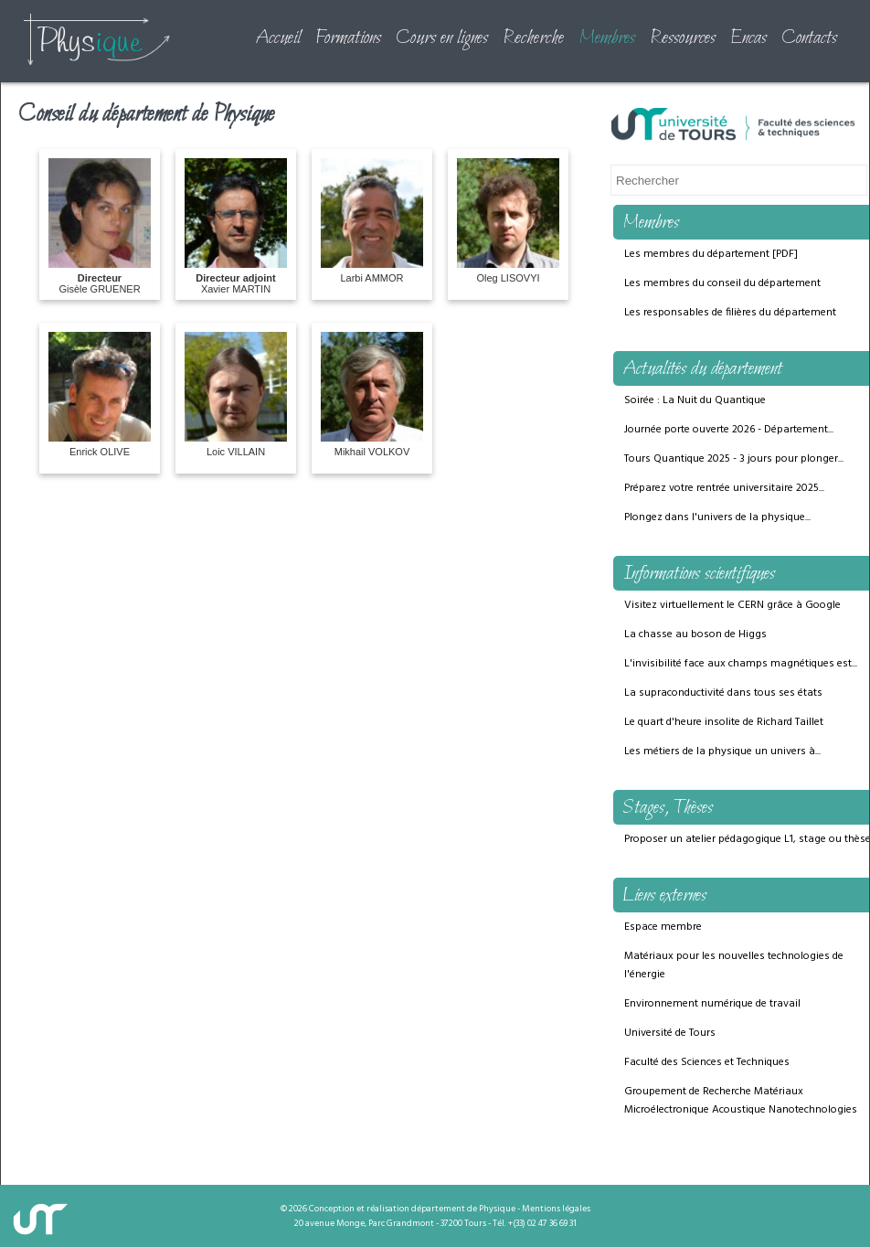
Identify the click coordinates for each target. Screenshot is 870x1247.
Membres (606, 38)
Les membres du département (696, 254)
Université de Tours (670, 1033)
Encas (748, 38)
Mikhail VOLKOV (372, 394)
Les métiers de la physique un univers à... (722, 751)
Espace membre (663, 927)
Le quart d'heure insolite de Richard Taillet (723, 722)
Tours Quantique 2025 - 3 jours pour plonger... (733, 459)
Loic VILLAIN (236, 394)
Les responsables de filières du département (730, 313)
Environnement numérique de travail (712, 1004)
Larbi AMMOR (372, 220)
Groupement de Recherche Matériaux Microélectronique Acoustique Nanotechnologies (740, 1100)
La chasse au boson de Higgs (695, 634)
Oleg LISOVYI (508, 220)
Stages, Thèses (667, 808)
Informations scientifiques (698, 574)
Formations (348, 38)
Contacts (809, 38)
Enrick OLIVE (99, 394)
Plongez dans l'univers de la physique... (717, 517)
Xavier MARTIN (236, 226)
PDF (785, 254)
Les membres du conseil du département (722, 283)
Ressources (683, 38)
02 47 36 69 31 (552, 1223)
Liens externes (664, 896)
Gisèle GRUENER (99, 226)
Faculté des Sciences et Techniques (707, 1062)
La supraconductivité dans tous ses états (723, 693)
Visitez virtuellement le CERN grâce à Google (732, 605)
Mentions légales (556, 1208)
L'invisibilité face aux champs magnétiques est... (740, 664)
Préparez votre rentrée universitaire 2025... (724, 488)
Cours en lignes (442, 38)
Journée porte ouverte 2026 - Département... (728, 430)
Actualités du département (702, 369)
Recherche (533, 38)
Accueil (278, 38)
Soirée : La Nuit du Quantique (695, 400)
